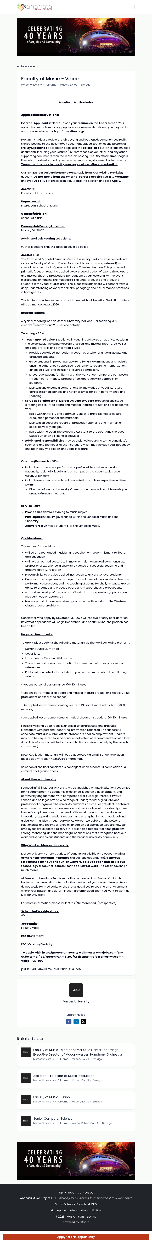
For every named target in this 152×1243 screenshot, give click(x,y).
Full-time (51, 84)
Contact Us (85, 1193)
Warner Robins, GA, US (85, 1123)
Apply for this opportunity (76, 1237)
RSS (61, 1193)
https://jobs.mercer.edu (67, 759)
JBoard (84, 1222)
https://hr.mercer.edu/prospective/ (92, 903)
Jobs (70, 1193)
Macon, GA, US (68, 84)
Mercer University (31, 84)
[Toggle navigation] (132, 7)
